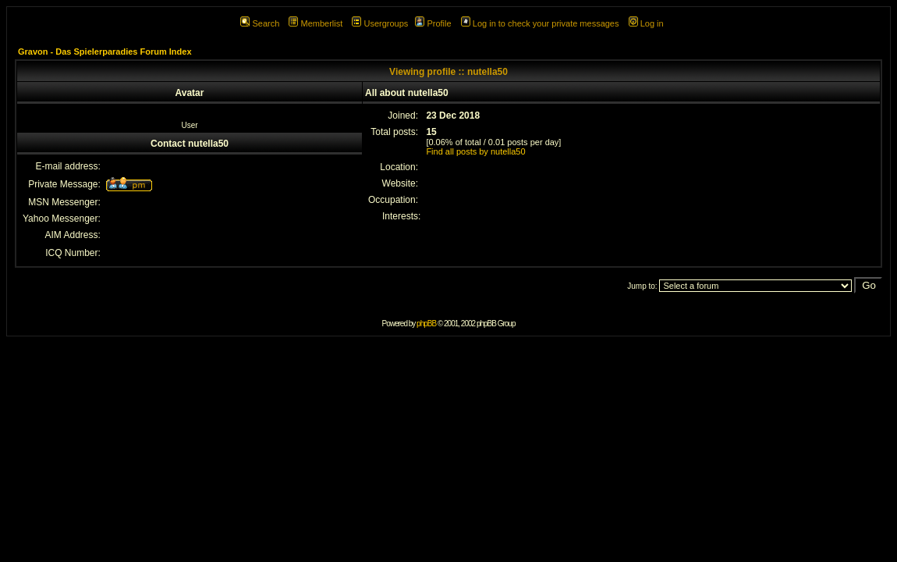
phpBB (426, 323)
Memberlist (315, 23)
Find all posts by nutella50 (475, 151)
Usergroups (380, 23)
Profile (433, 23)
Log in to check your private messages (540, 23)
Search (259, 23)
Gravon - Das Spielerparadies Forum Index (105, 51)
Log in (646, 23)
